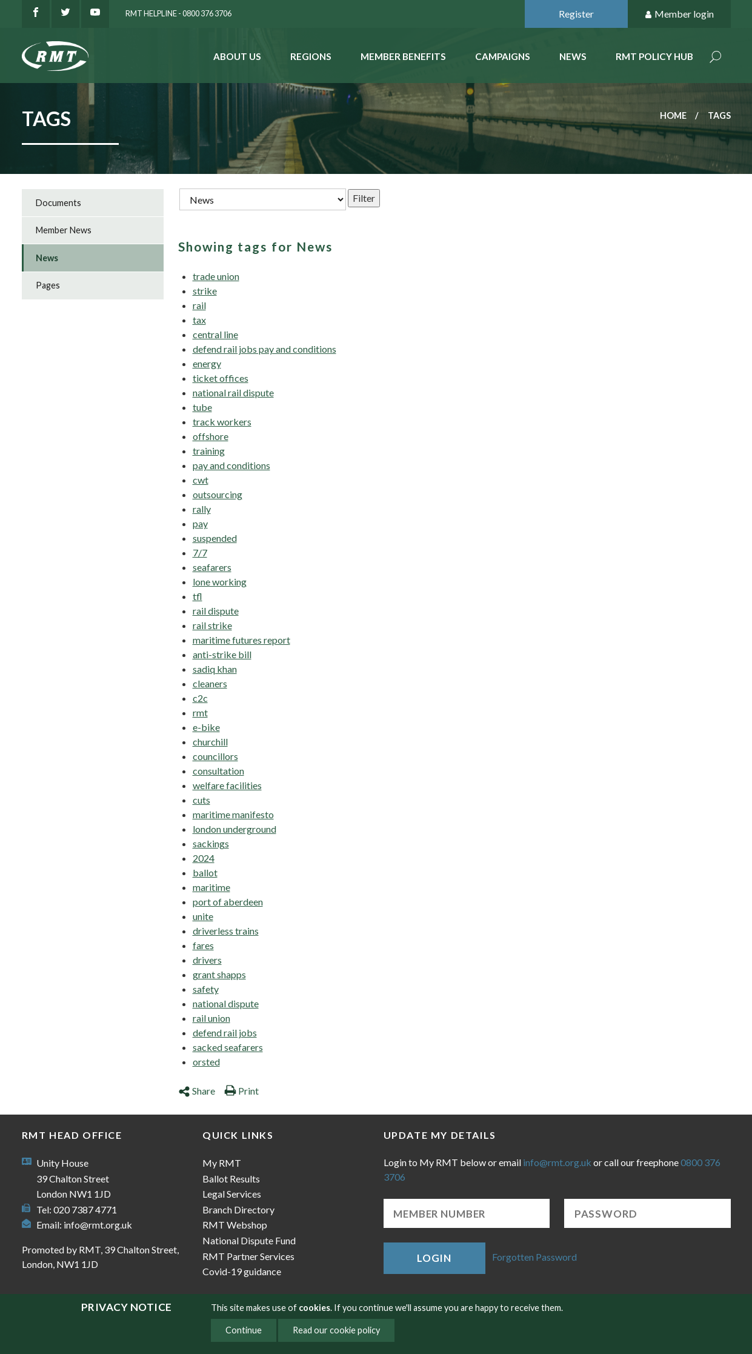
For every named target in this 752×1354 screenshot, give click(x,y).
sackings (211, 843)
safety (206, 989)
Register (576, 13)
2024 (204, 858)
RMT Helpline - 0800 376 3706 (178, 13)
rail (199, 305)
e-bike (206, 727)
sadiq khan (215, 669)
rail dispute (216, 610)
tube (202, 407)
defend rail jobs (225, 1032)
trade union (216, 276)
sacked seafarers (228, 1047)
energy (207, 363)
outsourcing (217, 494)
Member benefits (403, 56)
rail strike (212, 625)
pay (200, 523)
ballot (205, 872)
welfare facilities (227, 785)
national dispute (226, 1003)
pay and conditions (231, 465)
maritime (211, 887)
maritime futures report (241, 639)
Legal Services (231, 1193)
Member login (679, 14)
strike (205, 290)
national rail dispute (233, 392)
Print (241, 1090)
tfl (197, 596)
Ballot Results (231, 1178)
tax (199, 319)
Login (434, 1258)
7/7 (200, 552)
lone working (220, 581)
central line (215, 334)
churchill (210, 741)
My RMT (221, 1163)
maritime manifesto (233, 814)
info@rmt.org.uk (98, 1224)
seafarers (212, 567)
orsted (206, 1061)
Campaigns (502, 56)
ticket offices (220, 378)
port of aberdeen (228, 901)
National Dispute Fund (249, 1240)
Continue (243, 1330)
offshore (210, 436)
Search (715, 57)
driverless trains (226, 930)
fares (203, 945)
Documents (58, 203)
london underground (234, 829)
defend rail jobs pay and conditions (264, 349)
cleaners (210, 683)
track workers (222, 421)
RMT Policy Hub (654, 56)
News (573, 56)
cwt (200, 479)
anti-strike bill (222, 654)
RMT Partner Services (248, 1256)
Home (673, 115)
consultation (218, 770)
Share (196, 1090)
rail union (211, 1018)
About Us (237, 56)
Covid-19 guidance (241, 1271)
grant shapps (219, 974)
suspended (215, 538)
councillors (215, 756)
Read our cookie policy (336, 1330)
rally (202, 509)
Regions (310, 56)
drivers (207, 959)
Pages (48, 285)
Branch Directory (238, 1209)
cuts (201, 799)
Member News (64, 230)
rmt (200, 712)
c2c (200, 698)
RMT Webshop (234, 1224)
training (209, 450)
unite (203, 916)
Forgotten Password (534, 1256)
